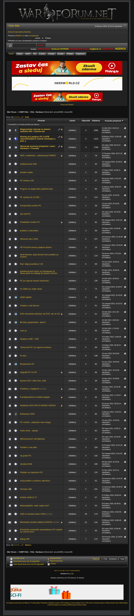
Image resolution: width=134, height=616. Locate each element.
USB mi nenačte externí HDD (32, 514)
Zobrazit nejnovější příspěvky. (19, 32)
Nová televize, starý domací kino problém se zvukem (39, 255)
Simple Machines (75, 570)
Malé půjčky (124, 603)
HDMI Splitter (26, 297)
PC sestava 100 (27, 180)
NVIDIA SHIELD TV (28, 497)
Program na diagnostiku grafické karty (36, 189)
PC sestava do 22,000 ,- (30, 197)
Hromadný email (11, 603)
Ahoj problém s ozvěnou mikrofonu (35, 481)
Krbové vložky (81, 605)
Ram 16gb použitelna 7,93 (31, 264)
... (21, 117)
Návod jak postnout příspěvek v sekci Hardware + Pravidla (37, 147)
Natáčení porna (54, 603)
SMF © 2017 (65, 570)
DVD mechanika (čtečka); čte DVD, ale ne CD (40, 314)
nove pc (23, 330)
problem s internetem (29, 230)
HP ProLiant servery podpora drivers (36, 247)
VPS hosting (65, 603)
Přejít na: (96, 559)
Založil (72, 121)
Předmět (41, 121)
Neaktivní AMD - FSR (29, 339)
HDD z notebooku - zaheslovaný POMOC (38, 155)
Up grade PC (25, 456)
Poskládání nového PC (30, 222)
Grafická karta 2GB (28, 164)
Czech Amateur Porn (77, 603)
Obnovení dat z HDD (29, 239)
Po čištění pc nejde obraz (31, 289)
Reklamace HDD (27, 414)
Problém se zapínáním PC (31, 472)
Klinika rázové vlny (112, 603)
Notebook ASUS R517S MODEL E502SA (38, 405)
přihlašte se (19, 36)
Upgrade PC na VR (28, 372)
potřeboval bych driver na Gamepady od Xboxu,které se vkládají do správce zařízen (38, 272)
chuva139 (68, 112)
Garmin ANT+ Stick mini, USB (33, 381)
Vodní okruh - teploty (29, 430)
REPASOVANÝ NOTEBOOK (32, 439)
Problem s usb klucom (29, 305)
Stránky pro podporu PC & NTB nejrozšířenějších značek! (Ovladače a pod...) (37, 139)
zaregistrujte (33, 36)
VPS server (89, 603)
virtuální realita (26, 172)
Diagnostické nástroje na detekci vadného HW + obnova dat (35, 130)
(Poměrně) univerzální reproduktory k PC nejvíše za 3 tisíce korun (41, 530)
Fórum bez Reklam (67, 104)
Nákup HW (24, 539)
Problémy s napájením (29, 389)
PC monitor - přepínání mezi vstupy (35, 422)
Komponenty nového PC (30, 205)
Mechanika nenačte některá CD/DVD (36, 522)
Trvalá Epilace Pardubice (39, 603)
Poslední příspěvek (114, 121)
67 (23, 117)
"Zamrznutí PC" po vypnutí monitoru (35, 347)
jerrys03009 (58, 112)
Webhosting (72, 605)
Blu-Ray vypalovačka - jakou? (33, 322)
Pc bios (23, 356)
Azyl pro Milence (24, 603)
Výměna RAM (26, 464)
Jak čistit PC (25, 214)
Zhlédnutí (96, 121)
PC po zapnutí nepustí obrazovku (34, 281)
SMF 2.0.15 (57, 570)
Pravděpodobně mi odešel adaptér (35, 397)
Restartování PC (27, 364)
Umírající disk (26, 489)
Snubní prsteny (99, 603)
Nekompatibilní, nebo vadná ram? (34, 505)
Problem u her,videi (28, 447)
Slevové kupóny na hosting (57, 605)
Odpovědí (86, 121)
